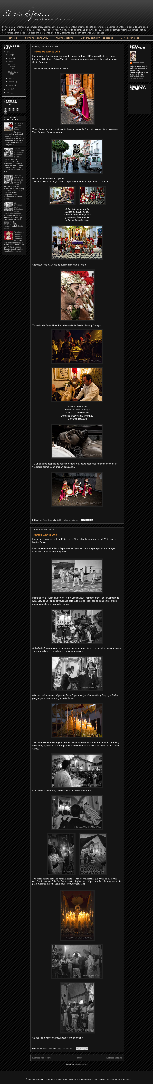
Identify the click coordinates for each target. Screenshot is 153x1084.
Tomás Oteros (138, 63)
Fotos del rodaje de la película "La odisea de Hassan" (18, 180)
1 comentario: (68, 1048)
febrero (12, 82)
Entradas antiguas (114, 1058)
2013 (9, 52)
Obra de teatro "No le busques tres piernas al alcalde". (19, 153)
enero (11, 85)
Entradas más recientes (42, 1058)
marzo (11, 78)
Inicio (79, 1058)
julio (10, 55)
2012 (9, 89)
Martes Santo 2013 (44, 534)
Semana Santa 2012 (36, 38)
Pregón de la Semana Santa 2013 (19, 234)
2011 (9, 93)
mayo (11, 58)
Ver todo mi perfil (136, 79)
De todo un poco (129, 38)
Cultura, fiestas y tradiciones (97, 38)
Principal (13, 38)
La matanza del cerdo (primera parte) (18, 126)
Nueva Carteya (64, 38)
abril (10, 62)
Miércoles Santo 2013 (46, 51)
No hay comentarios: (70, 520)
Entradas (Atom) (82, 1064)
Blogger (127, 1079)
